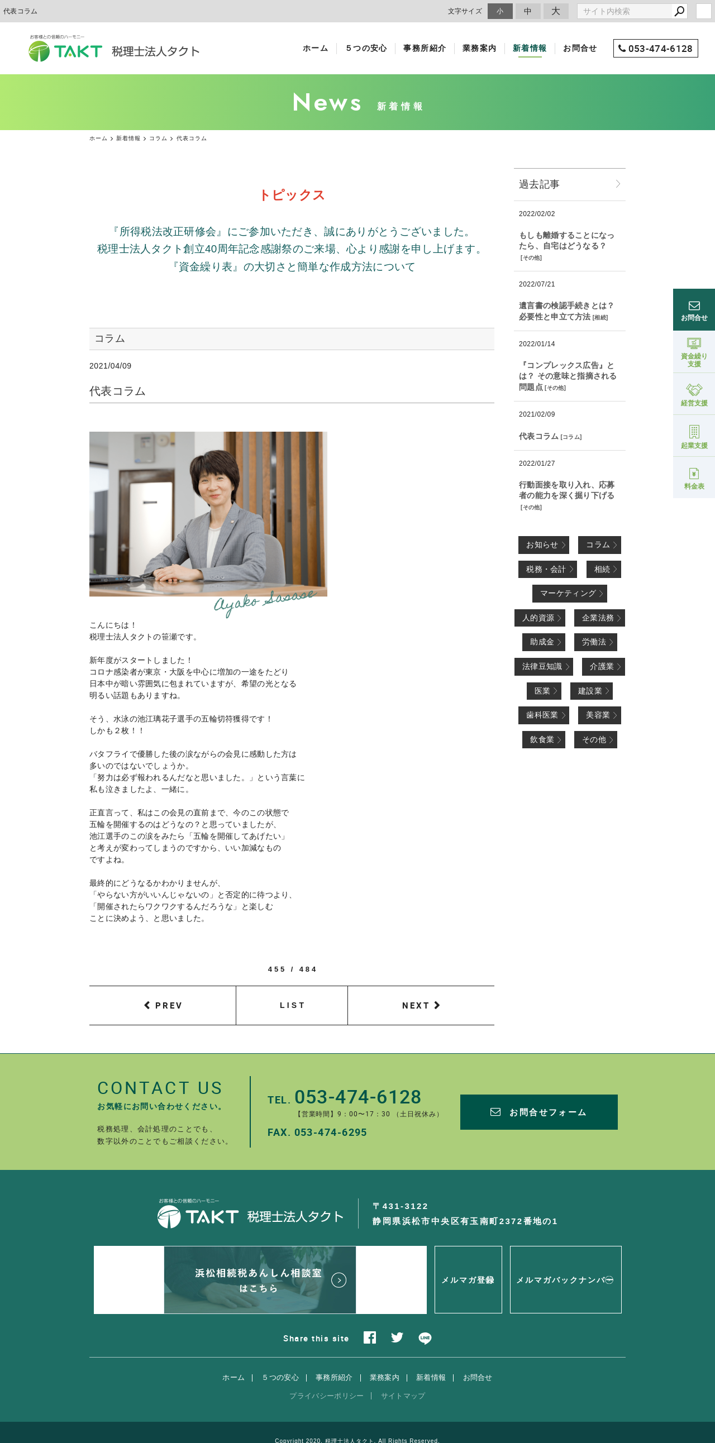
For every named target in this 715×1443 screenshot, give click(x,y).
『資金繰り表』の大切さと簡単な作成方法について (292, 267)
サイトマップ (403, 1367)
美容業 (598, 714)
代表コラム (539, 436)
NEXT (416, 1005)
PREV (169, 1005)
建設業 (590, 690)
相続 (600, 317)
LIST (293, 1005)
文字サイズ (465, 11)
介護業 (602, 666)
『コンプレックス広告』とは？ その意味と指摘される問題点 (568, 376)
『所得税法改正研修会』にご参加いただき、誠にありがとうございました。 (291, 231)
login (704, 11)
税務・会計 (546, 569)
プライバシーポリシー (326, 1367)
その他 (531, 258)
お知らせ (542, 544)
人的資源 (538, 617)
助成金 (542, 641)
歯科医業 (542, 714)
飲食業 (542, 739)
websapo (357, 1424)
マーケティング (568, 593)
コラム (571, 437)
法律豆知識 (542, 666)
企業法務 (598, 617)
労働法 (594, 641)
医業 (543, 690)
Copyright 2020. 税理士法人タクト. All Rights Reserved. (357, 1412)
